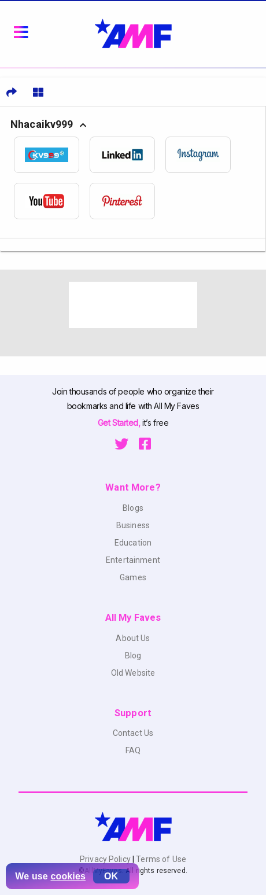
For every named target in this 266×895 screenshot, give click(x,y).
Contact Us (133, 733)
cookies (68, 876)
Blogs (133, 508)
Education (133, 542)
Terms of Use (160, 859)
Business (133, 525)
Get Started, (120, 423)
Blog (133, 655)
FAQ (133, 750)
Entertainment (133, 560)
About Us (133, 638)
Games (133, 577)
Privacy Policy (106, 859)
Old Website (133, 672)
